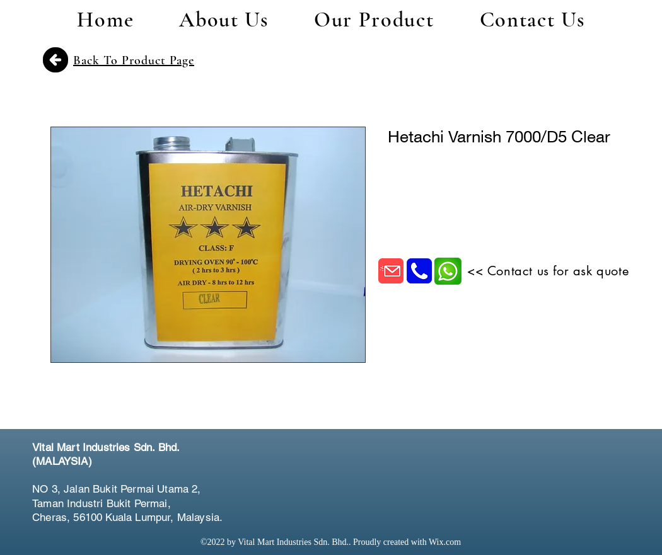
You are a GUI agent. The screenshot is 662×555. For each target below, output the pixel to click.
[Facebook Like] (555, 462)
